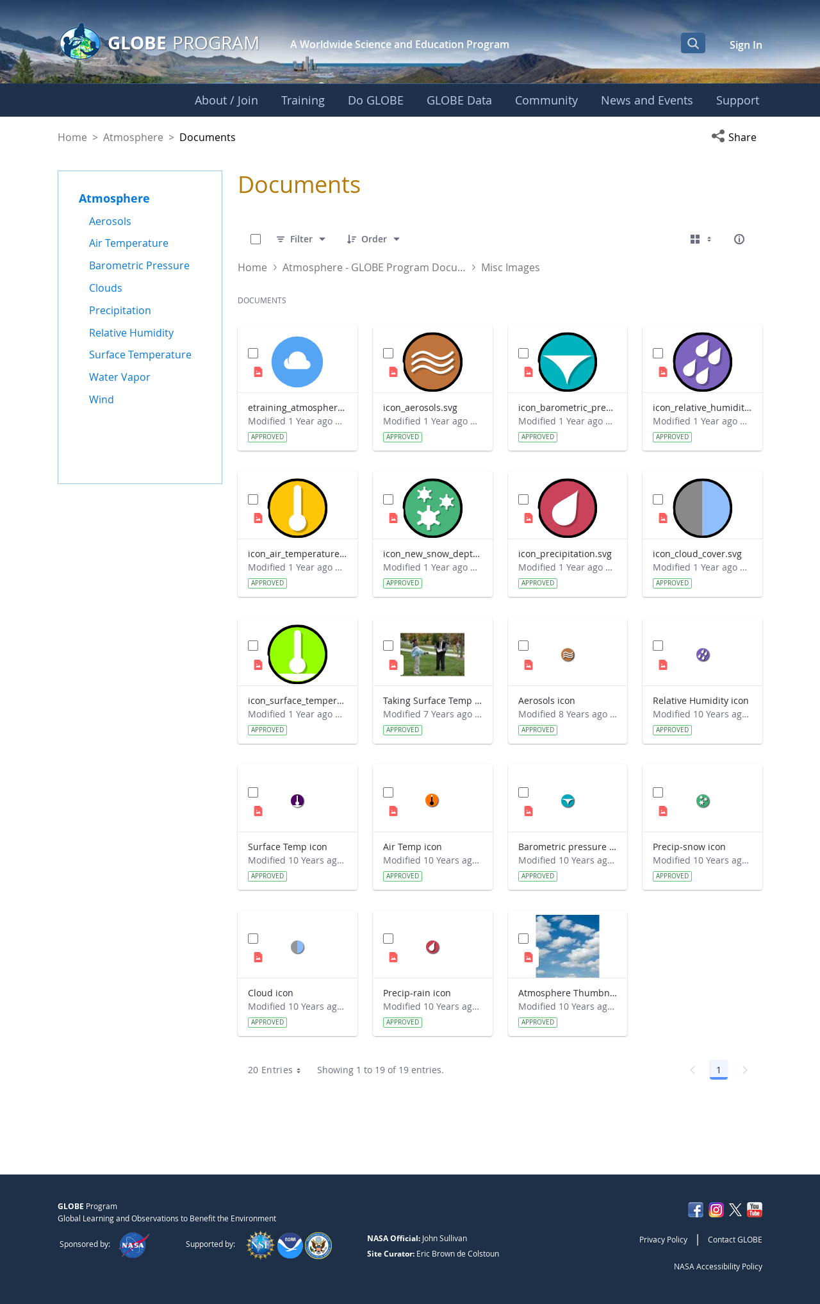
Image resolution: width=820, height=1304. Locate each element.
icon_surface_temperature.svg (297, 700)
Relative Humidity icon (701, 700)
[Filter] (301, 239)
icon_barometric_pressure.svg (568, 407)
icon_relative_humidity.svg (702, 407)
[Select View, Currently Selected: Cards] (702, 239)
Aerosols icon (546, 700)
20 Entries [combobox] (279, 1070)
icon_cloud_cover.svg (697, 554)
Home (72, 137)
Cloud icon (270, 993)
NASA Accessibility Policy (718, 1266)
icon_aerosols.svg (420, 407)
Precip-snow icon (689, 846)
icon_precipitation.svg (565, 554)
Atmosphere (133, 137)
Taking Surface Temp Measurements (432, 700)
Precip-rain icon (417, 993)
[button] (736, 137)
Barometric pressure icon (568, 846)
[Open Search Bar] (693, 43)
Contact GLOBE (735, 1239)
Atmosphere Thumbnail (568, 993)
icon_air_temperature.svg (297, 554)
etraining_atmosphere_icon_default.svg (297, 407)
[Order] (374, 239)
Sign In (746, 45)
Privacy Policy (663, 1239)
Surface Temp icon (287, 846)
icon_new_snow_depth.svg (432, 554)
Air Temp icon (412, 846)
